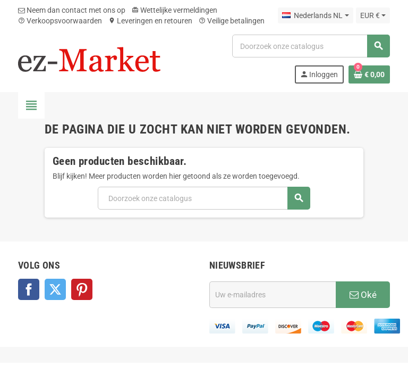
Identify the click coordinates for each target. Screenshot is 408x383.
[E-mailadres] (272, 294)
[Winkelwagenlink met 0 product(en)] (369, 74)
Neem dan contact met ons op (71, 10)
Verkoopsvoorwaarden (60, 20)
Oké (363, 294)
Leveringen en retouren (150, 20)
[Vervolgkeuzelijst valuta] (373, 15)
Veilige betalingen (232, 20)
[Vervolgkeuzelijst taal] (315, 15)
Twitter (55, 289)
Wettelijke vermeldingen (174, 10)
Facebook (28, 289)
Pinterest (81, 289)
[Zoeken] (310, 46)
